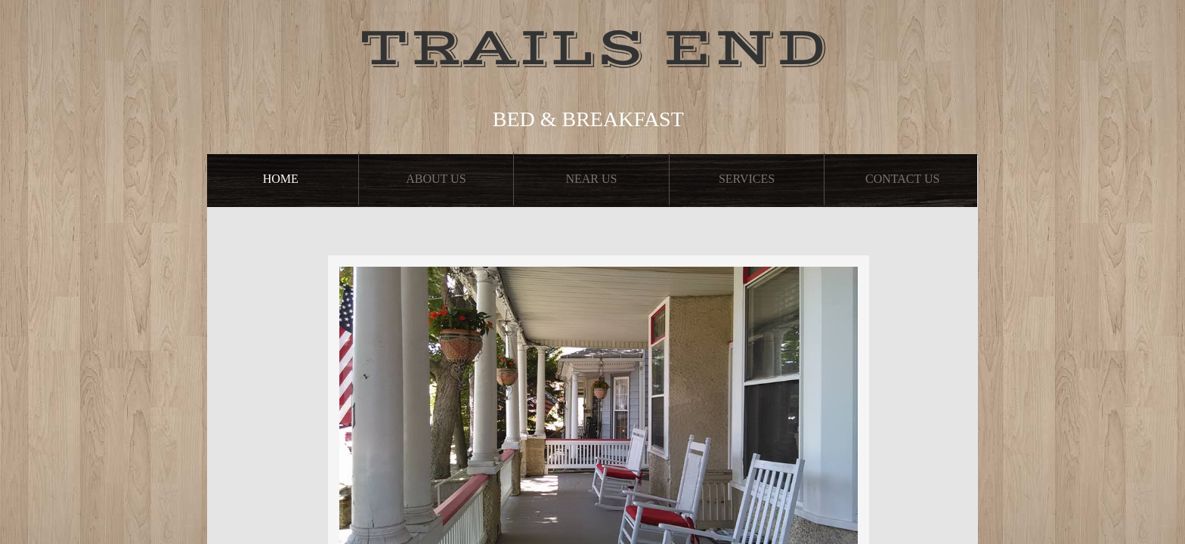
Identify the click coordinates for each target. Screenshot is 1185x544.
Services (747, 178)
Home (281, 178)
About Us (436, 178)
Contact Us (902, 178)
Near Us (591, 178)
